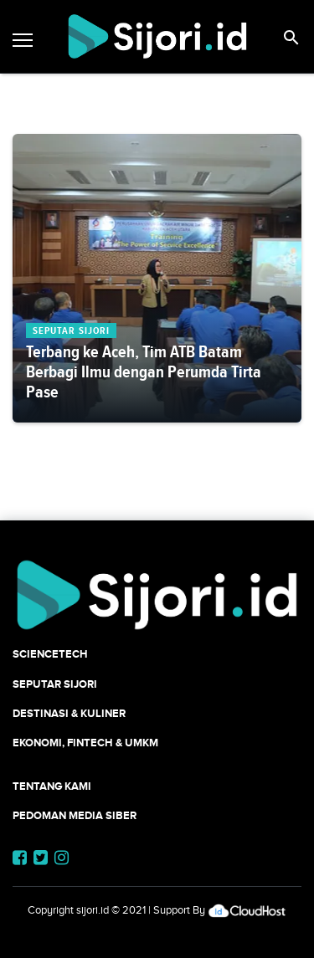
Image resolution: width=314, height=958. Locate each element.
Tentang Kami (52, 786)
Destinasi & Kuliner (69, 713)
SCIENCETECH (50, 654)
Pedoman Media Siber (74, 815)
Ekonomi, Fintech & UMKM (85, 742)
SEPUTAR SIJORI (55, 684)
